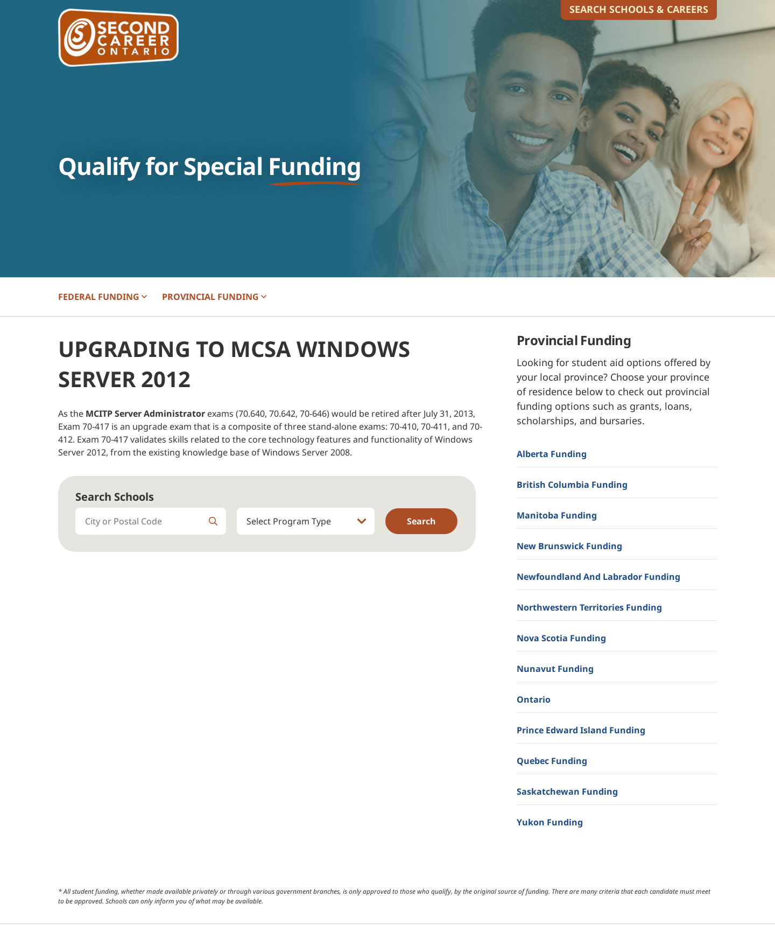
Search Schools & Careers (638, 9)
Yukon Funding (550, 822)
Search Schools (114, 496)
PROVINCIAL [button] (214, 297)
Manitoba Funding (557, 515)
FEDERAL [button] (102, 297)
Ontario (534, 699)
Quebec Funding (552, 761)
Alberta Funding (552, 454)
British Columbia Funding (572, 484)
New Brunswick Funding (569, 546)
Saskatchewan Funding (567, 791)
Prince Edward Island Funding (581, 730)
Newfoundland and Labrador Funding (598, 577)
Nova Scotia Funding (561, 638)
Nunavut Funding (555, 669)
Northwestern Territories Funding (589, 607)
